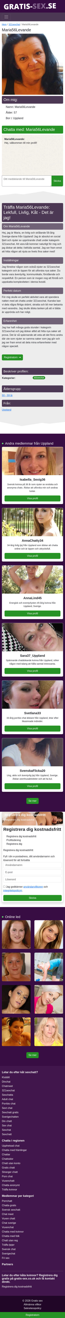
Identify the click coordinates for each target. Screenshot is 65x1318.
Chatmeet (7, 1086)
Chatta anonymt (11, 1185)
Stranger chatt (10, 1172)
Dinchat (6, 1081)
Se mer (32, 801)
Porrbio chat (8, 1103)
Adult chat (7, 1099)
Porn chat (7, 1176)
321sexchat (14, 24)
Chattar (6, 1154)
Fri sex (5, 1258)
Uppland (6, 409)
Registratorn (12, 357)
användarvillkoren (33, 886)
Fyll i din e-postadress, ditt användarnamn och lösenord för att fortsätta (32, 861)
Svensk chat (9, 1249)
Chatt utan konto (11, 1163)
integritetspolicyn (12, 890)
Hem (4, 24)
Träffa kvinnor (9, 1189)
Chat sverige (9, 1223)
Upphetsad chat (10, 1145)
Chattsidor (7, 1159)
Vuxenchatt (8, 1180)
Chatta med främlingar (14, 1150)
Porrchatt (7, 1201)
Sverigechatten (10, 1116)
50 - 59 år (7, 395)
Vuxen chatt (8, 1218)
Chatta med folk (10, 1236)
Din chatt (7, 1121)
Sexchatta (7, 1095)
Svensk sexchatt (11, 1209)
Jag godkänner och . (25, 888)
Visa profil (32, 498)
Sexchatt (7, 1134)
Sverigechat (8, 1253)
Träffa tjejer (8, 1244)
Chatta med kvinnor (13, 1231)
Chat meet (8, 1214)
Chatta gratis (9, 1205)
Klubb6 (6, 1077)
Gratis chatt (8, 1167)
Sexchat (6, 1130)
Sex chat (7, 1125)
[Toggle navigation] (6, 17)
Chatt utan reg (10, 1240)
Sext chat (7, 1108)
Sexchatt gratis (10, 1112)
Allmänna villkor (32, 1304)
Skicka (57, 181)
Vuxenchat (8, 1227)
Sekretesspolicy (32, 1308)
